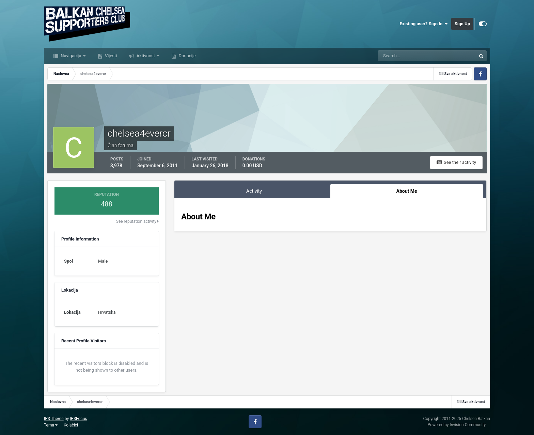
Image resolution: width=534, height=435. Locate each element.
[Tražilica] (406, 55)
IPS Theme (54, 418)
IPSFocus (78, 418)
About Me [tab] (406, 191)
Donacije (186, 55)
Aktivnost (145, 55)
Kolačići (71, 425)
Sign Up (462, 23)
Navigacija (71, 55)
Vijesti (110, 55)
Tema (51, 425)
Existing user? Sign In (424, 24)
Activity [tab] (254, 191)
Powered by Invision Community (456, 424)
